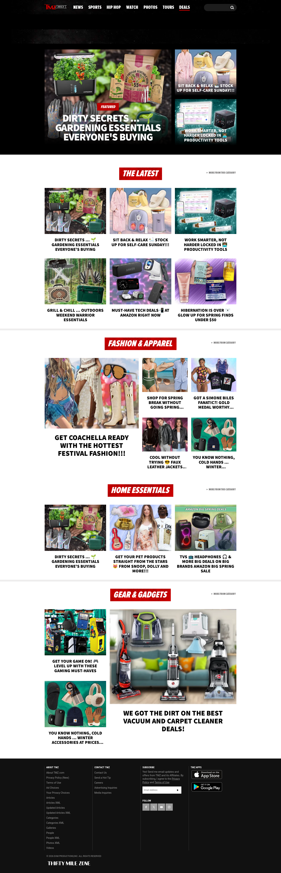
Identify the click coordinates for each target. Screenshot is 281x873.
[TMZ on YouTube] (161, 807)
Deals (222, 36)
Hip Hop (109, 36)
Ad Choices (52, 787)
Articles (50, 797)
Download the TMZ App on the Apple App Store (207, 774)
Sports (80, 36)
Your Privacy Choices (58, 792)
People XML (53, 837)
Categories (52, 817)
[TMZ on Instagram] (66, 6)
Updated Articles (55, 807)
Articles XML (53, 802)
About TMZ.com (55, 772)
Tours (196, 36)
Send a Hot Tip (102, 777)
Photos (167, 36)
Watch (139, 36)
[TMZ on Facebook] (47, 6)
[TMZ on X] (52, 6)
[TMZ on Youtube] (59, 6)
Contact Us (100, 772)
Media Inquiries (102, 792)
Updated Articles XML (58, 812)
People (50, 832)
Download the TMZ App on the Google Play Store (207, 786)
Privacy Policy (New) (57, 777)
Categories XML (55, 822)
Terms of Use (53, 782)
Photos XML (53, 842)
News (53, 36)
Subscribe (177, 790)
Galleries (51, 827)
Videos (50, 847)
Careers (98, 782)
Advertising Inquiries (105, 787)
